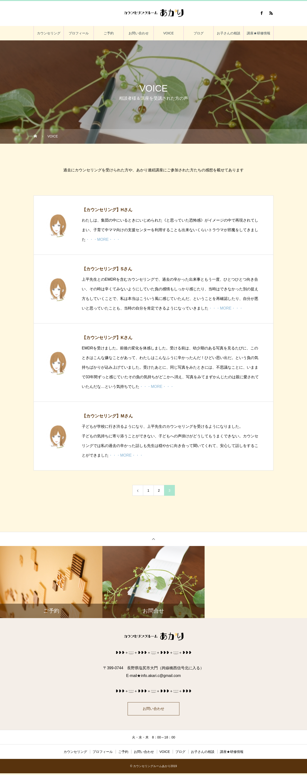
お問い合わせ (139, 33)
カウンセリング (48, 33)
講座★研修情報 (258, 33)
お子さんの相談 (228, 33)
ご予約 (109, 33)
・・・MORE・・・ (103, 239)
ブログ (199, 33)
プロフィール (79, 33)
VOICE (168, 33)
